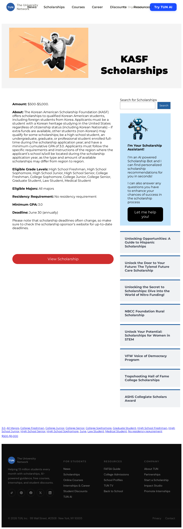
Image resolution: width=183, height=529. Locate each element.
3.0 (3, 428)
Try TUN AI (163, 7)
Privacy (156, 518)
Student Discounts (75, 491)
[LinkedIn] (50, 493)
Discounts (118, 7)
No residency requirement (145, 431)
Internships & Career (76, 485)
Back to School (113, 491)
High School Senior (33, 431)
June (83, 431)
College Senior (75, 428)
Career (97, 7)
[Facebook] (31, 493)
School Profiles (113, 480)
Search (163, 105)
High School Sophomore (63, 431)
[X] (40, 493)
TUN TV (108, 485)
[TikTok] (12, 493)
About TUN (151, 469)
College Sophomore (99, 428)
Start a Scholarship (156, 480)
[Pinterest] (21, 493)
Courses (78, 7)
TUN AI (67, 497)
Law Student (96, 431)
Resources (143, 7)
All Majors (13, 428)
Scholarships (54, 7)
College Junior (54, 428)
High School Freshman (152, 428)
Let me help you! (145, 214)
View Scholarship (63, 259)
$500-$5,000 (10, 436)
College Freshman (32, 428)
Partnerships (152, 474)
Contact (170, 518)
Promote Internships (157, 491)
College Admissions (116, 474)
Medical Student (116, 431)
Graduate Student (124, 428)
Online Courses (73, 480)
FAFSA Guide (112, 469)
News (31, 7)
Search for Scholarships (138, 100)
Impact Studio (153, 485)
